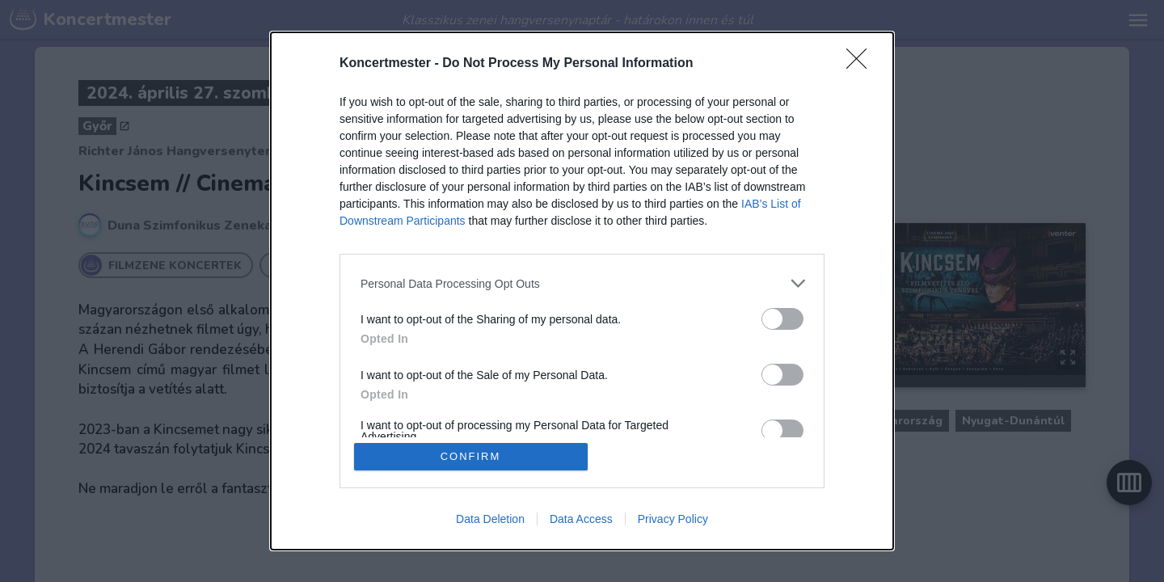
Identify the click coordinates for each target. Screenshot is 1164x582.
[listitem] (582, 283)
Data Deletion (490, 518)
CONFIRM (471, 456)
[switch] (782, 319)
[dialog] (582, 291)
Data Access (581, 518)
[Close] (861, 63)
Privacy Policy (673, 518)
